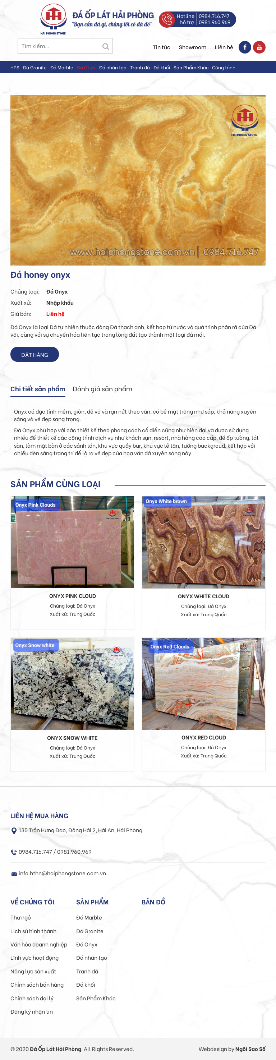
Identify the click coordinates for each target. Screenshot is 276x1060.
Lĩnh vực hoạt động (34, 957)
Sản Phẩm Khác (191, 67)
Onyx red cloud (203, 737)
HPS (14, 67)
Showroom (192, 47)
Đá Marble (61, 67)
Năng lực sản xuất (33, 971)
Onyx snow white (72, 737)
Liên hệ (224, 47)
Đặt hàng (34, 354)
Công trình (223, 67)
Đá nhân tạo (112, 67)
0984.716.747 (214, 15)
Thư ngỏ (20, 917)
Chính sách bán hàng (37, 984)
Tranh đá (140, 67)
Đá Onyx (86, 67)
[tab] (37, 389)
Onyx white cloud (203, 596)
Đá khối (161, 67)
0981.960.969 (214, 22)
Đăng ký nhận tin (31, 1011)
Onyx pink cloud (72, 595)
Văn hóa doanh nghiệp (38, 944)
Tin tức (161, 47)
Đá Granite (35, 67)
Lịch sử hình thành (33, 931)
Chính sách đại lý (32, 998)
